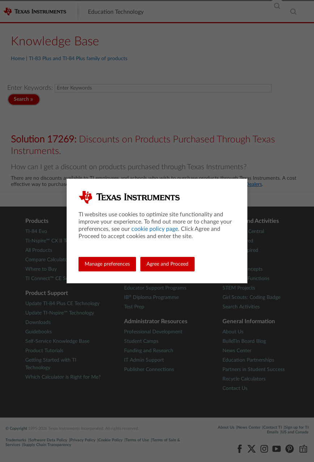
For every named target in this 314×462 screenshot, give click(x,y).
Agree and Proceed (167, 264)
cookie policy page (154, 229)
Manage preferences (107, 264)
